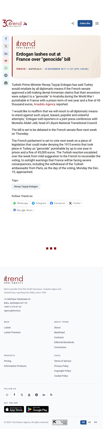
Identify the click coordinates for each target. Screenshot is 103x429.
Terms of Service (62, 361)
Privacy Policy (61, 366)
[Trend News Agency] (13, 279)
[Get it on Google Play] (37, 409)
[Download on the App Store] (14, 409)
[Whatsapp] (7, 395)
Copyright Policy (62, 371)
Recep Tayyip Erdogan (26, 186)
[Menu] (96, 23)
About (57, 327)
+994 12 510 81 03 (12, 306)
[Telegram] (36, 395)
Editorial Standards (64, 342)
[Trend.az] (15, 23)
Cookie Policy (61, 376)
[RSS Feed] (51, 395)
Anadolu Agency (45, 104)
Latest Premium (12, 332)
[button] (6, 39)
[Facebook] (14, 395)
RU (95, 422)
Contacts (59, 337)
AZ (89, 422)
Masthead (59, 332)
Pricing (7, 361)
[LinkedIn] (44, 395)
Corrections (60, 347)
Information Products (15, 366)
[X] (22, 395)
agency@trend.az (12, 310)
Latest (7, 327)
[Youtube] (29, 395)
